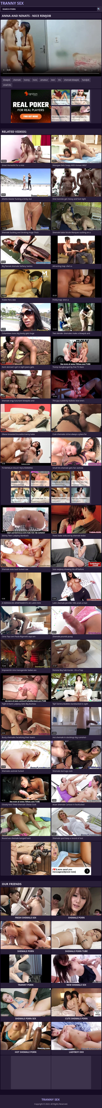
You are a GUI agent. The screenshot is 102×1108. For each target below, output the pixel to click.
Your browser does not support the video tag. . (51, 48)
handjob (85, 80)
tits (59, 80)
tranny (27, 80)
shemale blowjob (71, 80)
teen (53, 80)
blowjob (6, 80)
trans (35, 80)
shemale (17, 80)
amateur (44, 80)
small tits (7, 85)
